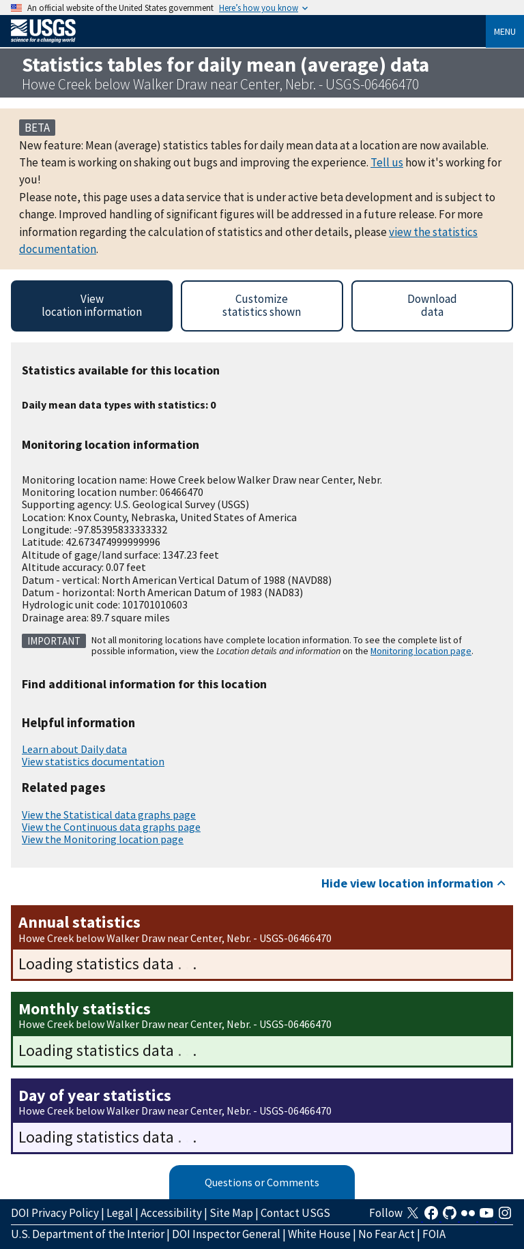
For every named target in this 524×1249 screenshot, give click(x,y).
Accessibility (171, 1212)
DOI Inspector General (226, 1233)
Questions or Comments (262, 1182)
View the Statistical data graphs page (109, 814)
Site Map (231, 1212)
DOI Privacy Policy (55, 1212)
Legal (119, 1212)
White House (319, 1233)
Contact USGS (295, 1212)
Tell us (386, 162)
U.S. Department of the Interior (87, 1233)
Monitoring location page (420, 651)
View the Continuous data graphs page (111, 827)
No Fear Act (386, 1233)
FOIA (434, 1233)
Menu (505, 31)
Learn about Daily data (74, 749)
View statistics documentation (93, 761)
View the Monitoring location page (103, 839)
